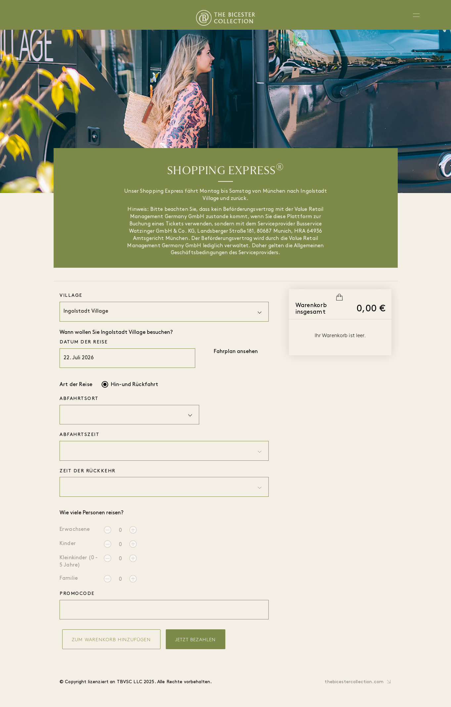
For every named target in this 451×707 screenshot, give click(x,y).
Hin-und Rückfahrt (134, 384)
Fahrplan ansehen (236, 351)
